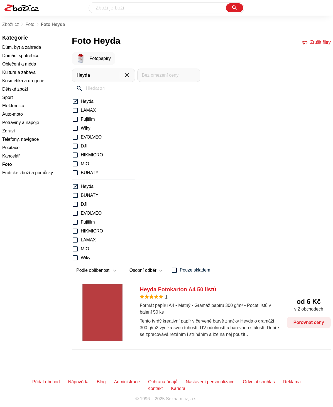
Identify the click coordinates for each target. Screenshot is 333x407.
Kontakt (155, 388)
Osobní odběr (142, 270)
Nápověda (78, 381)
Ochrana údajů (162, 381)
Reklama (292, 381)
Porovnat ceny (308, 322)
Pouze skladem (195, 270)
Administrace (127, 381)
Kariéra (178, 388)
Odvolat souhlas (259, 381)
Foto (29, 24)
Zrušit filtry (316, 42)
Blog (101, 381)
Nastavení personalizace (210, 381)
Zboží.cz (10, 24)
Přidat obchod (46, 381)
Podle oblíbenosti (93, 270)
